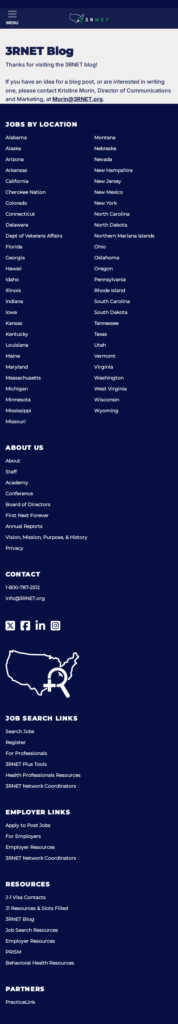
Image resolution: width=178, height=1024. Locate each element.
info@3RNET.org (25, 598)
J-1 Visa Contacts (25, 897)
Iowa (11, 312)
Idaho (12, 279)
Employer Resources (30, 847)
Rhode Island (109, 290)
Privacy (14, 548)
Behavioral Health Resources (39, 963)
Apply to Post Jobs (27, 825)
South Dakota (110, 312)
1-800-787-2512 (22, 587)
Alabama (16, 137)
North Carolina (111, 214)
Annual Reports (23, 526)
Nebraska (105, 148)
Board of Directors (27, 504)
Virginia (103, 367)
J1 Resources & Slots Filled (36, 908)
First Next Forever (27, 515)
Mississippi (18, 411)
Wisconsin (106, 400)
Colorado (16, 203)
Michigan (16, 389)
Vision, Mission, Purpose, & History (46, 537)
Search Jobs (19, 731)
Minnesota (17, 400)
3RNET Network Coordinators (40, 786)
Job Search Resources (31, 930)
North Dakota (110, 225)
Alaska (13, 148)
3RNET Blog (19, 919)
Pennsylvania (110, 279)
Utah (100, 345)
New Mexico (108, 192)
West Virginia (110, 389)
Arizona (14, 159)
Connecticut (20, 214)
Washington (109, 378)
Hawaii (13, 269)
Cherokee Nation (25, 192)
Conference (19, 493)
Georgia (15, 258)
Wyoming (106, 411)
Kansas (13, 323)
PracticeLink (20, 1002)
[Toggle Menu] (12, 18)
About (12, 461)
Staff (11, 472)
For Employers (23, 836)
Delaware (16, 225)
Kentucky (16, 334)
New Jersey (107, 181)
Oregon (103, 269)
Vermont (104, 356)
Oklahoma (106, 258)
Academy (16, 483)
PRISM (13, 952)
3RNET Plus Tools (26, 764)
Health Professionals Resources (42, 775)
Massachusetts (23, 378)
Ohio (100, 247)
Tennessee (106, 323)
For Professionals (26, 753)
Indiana (14, 301)
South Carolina (112, 301)
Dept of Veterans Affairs (33, 236)
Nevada (103, 159)
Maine (12, 356)
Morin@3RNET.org (77, 99)
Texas (100, 334)
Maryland (16, 367)
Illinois (13, 290)
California (16, 181)
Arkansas (16, 170)
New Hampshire (113, 170)
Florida (13, 247)
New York (105, 203)
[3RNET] (89, 18)
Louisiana (16, 345)
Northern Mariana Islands (124, 236)
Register (15, 742)
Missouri (15, 421)
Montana (104, 137)
